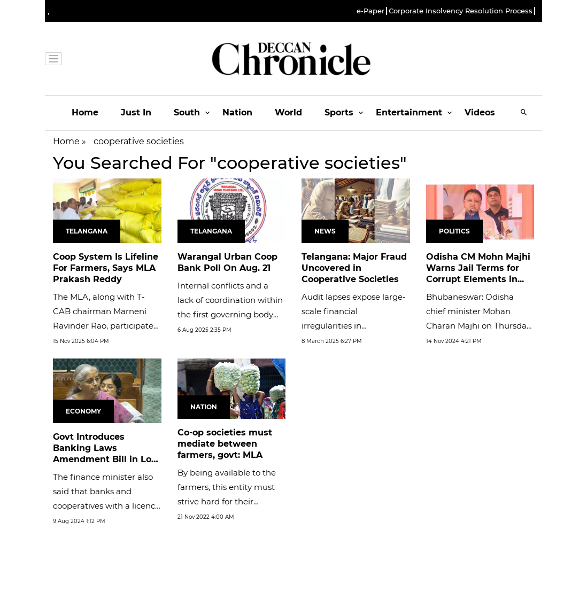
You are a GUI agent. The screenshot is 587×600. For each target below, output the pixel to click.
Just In (136, 112)
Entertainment (409, 112)
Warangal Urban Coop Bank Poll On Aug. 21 (227, 262)
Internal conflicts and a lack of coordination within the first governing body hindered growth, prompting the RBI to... (230, 314)
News (325, 231)
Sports (339, 112)
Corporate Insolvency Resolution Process (460, 11)
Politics (454, 231)
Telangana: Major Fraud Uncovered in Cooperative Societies (354, 268)
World (288, 112)
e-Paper (370, 11)
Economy (83, 411)
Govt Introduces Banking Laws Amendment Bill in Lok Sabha (105, 453)
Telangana (86, 231)
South (187, 112)
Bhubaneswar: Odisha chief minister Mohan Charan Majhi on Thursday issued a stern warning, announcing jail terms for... (478, 326)
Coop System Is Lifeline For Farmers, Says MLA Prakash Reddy (105, 268)
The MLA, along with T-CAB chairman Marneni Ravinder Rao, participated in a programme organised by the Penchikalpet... (106, 326)
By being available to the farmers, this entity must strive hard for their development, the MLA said (226, 501)
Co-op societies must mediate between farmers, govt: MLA (224, 443)
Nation (237, 112)
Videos (480, 112)
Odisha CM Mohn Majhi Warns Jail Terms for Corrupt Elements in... (478, 268)
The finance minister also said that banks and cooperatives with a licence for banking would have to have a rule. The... (106, 506)
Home (85, 112)
